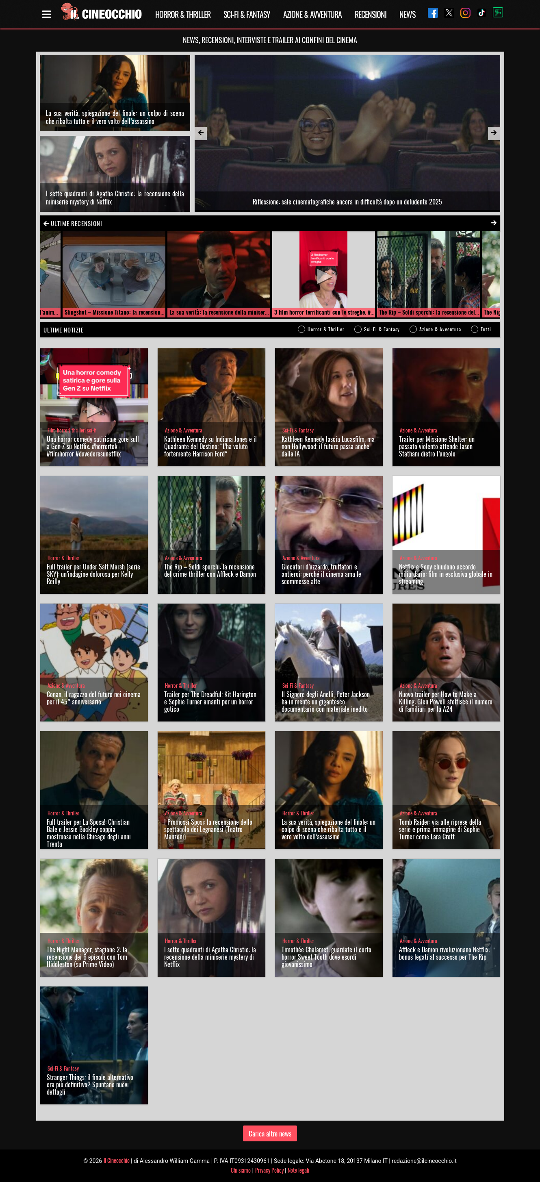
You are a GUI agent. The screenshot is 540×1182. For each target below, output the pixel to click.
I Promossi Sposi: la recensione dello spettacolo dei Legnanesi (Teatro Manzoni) (208, 829)
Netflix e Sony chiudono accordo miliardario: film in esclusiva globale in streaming (445, 574)
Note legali (298, 1170)
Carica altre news (270, 1133)
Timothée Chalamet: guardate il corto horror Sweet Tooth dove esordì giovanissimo (326, 957)
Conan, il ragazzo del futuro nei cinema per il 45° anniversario (94, 697)
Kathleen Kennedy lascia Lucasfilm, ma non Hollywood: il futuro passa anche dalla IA (328, 446)
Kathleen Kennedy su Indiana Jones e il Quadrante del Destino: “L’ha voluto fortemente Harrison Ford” (210, 446)
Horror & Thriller (182, 14)
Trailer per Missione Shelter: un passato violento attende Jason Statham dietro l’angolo (437, 446)
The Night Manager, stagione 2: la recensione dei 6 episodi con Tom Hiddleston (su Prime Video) (87, 957)
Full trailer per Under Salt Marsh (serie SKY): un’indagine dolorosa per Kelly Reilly (93, 574)
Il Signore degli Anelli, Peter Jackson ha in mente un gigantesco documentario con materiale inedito (326, 701)
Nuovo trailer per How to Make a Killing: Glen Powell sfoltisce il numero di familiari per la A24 (445, 701)
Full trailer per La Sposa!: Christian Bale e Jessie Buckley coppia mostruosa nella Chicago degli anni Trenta (89, 833)
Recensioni (370, 14)
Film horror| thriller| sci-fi (72, 430)
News (407, 14)
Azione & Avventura (312, 14)
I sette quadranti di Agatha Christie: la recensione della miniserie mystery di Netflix (115, 197)
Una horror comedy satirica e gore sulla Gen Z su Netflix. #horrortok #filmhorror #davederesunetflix (93, 446)
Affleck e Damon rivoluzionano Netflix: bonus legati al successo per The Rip (444, 953)
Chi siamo (241, 1170)
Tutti (486, 329)
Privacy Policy (269, 1170)
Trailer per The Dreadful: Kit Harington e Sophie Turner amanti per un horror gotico (210, 701)
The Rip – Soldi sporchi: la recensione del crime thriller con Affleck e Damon (210, 570)
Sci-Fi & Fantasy (246, 14)
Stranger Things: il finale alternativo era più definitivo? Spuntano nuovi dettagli (90, 1084)
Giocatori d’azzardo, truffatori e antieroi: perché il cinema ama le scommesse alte (321, 574)
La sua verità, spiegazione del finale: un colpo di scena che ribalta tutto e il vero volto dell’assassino (115, 117)
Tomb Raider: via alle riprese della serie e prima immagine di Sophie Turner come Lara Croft (440, 829)
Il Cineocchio (117, 1160)
